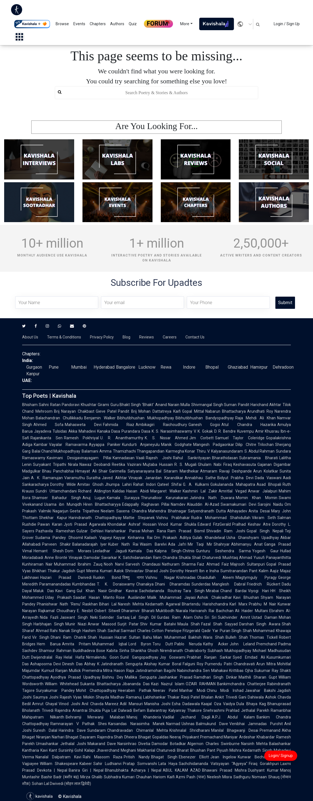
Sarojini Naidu (270, 504)
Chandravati (244, 664)
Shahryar (222, 544)
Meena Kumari (99, 571)
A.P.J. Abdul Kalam (233, 717)
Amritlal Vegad (233, 491)
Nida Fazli (49, 617)
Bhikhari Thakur (46, 571)
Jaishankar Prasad (175, 677)
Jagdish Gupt (73, 571)
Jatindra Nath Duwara (212, 498)
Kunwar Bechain (253, 757)
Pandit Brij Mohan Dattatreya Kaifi (149, 411)
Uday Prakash (58, 597)
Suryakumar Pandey (55, 690)
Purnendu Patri (218, 664)
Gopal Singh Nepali (265, 531)
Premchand (266, 644)
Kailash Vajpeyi (98, 537)
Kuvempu (245, 431)
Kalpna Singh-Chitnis (175, 551)
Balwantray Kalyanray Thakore (174, 710)
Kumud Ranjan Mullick (61, 670)
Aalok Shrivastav (129, 571)
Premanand (270, 730)
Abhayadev (237, 511)
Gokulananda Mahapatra (232, 484)
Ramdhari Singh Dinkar (215, 677)
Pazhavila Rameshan (55, 531)
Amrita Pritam (76, 644)
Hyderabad (104, 367)
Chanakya (145, 584)
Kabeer (85, 763)
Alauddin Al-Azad (203, 504)
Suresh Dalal (45, 730)
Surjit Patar (128, 624)
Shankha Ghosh (145, 650)
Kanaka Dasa (108, 431)
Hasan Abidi (137, 491)
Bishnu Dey (112, 677)
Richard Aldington (94, 491)
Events (79, 24)
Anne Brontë (56, 557)
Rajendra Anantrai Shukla (78, 710)
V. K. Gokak (203, 431)
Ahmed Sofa (48, 424)
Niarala (182, 611)
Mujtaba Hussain (158, 464)
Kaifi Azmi (176, 777)
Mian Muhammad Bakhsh (177, 637)
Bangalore (125, 367)
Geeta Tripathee (84, 511)
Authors (117, 24)
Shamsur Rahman (55, 650)
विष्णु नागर (133, 577)
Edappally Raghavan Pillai (146, 504)
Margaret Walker (165, 491)
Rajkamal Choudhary (57, 611)
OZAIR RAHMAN (201, 684)
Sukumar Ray (266, 670)
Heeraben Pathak (134, 690)
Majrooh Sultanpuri (247, 564)
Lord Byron (139, 644)
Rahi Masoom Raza (102, 757)
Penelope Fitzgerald (182, 630)
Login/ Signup (281, 755)
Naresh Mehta (131, 604)
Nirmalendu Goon (102, 657)
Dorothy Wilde (63, 484)
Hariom (159, 777)
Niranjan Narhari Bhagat (57, 737)
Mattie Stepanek (139, 517)
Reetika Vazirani (126, 464)
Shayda (102, 697)
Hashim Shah (94, 630)
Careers (170, 337)
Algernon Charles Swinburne (213, 743)
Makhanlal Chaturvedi (156, 750)
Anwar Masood (102, 624)
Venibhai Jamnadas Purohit (256, 724)
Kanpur (33, 373)
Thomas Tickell (263, 637)
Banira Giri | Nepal (86, 770)
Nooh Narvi (114, 564)
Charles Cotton (150, 630)
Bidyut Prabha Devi (235, 478)
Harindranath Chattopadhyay (95, 517)
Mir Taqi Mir (200, 544)
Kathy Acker (215, 644)
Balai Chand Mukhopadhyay (56, 451)
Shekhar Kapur (53, 517)
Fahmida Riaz (118, 424)
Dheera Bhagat (137, 737)
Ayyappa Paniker (105, 444)
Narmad (173, 724)
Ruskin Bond (107, 577)
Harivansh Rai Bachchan (211, 611)
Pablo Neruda (188, 644)
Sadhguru (241, 777)
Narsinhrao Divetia (133, 743)
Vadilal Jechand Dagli (186, 717)
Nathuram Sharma (179, 564)
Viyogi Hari (258, 591)
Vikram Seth (264, 517)
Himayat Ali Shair (91, 471)
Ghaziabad (238, 367)
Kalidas (118, 491)
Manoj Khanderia (143, 717)
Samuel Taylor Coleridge (240, 438)
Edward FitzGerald (214, 524)
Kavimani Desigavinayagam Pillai (79, 458)
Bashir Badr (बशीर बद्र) (60, 777)
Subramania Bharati (258, 458)
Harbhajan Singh (48, 624)
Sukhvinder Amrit (234, 617)
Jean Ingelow (223, 757)
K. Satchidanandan (135, 557)
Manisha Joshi (157, 704)
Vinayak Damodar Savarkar (93, 557)
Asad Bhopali (269, 484)
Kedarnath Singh (257, 750)
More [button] (184, 24)
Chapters (98, 24)
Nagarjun (60, 511)
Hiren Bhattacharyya (102, 504)
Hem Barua (49, 644)
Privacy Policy (102, 337)
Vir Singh (40, 637)
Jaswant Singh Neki (79, 617)
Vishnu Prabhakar (173, 517)
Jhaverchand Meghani (116, 750)
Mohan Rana (154, 531)
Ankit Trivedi (226, 697)
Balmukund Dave (212, 724)
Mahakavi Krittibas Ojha (232, 670)
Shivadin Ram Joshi (225, 531)
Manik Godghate (176, 444)
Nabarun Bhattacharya (225, 411)
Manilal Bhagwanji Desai (234, 730)
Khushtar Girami (95, 404)
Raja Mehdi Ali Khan (255, 418)
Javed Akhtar (114, 478)
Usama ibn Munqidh (63, 504)
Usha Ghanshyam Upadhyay (252, 537)
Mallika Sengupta (141, 677)
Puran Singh (230, 630)
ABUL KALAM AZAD (182, 770)
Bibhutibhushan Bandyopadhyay (204, 418)
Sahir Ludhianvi (107, 763)
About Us (30, 337)
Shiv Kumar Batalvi (158, 624)
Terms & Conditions (64, 337)
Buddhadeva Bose (89, 650)
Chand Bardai (233, 591)
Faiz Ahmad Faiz (213, 564)
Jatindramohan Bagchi (155, 670)
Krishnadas (186, 577)
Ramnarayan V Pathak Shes (78, 724)
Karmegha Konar (180, 451)
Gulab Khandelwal (208, 537)
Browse (62, 24)
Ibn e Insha (209, 571)
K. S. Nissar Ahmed (166, 438)
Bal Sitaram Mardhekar (177, 471)
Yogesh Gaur (265, 551)
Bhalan (207, 697)
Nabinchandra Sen (193, 670)
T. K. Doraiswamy (116, 584)
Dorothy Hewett (184, 571)
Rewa (166, 367)
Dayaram (88, 737)
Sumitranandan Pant (238, 571)
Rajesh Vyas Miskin (77, 697)
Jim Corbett (201, 438)
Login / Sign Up (287, 24)
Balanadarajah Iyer (89, 544)
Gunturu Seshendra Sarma (223, 551)
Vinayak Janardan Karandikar (155, 478)
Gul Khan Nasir (92, 591)
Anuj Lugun (93, 498)
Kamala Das (140, 551)
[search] (156, 92)
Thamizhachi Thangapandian (138, 451)
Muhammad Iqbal (109, 644)
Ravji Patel (190, 697)
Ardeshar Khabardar (257, 737)
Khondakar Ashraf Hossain (132, 524)
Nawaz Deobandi (94, 464)
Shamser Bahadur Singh (56, 498)
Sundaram (96, 730)
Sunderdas (201, 584)
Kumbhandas (83, 584)
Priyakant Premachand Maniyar (210, 737)
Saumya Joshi (45, 697)
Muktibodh (165, 611)
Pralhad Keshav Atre (251, 524)
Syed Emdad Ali (249, 657)
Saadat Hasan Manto (94, 597)
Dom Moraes (78, 551)
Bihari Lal (107, 604)
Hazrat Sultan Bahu (133, 637)
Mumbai (79, 367)
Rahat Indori (144, 484)
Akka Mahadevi (82, 431)
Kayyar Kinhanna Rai (132, 537)
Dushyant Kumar (263, 770)
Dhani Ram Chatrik (68, 637)
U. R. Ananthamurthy (121, 438)
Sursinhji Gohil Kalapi (76, 750)
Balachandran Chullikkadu (59, 418)
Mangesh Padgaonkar (213, 444)
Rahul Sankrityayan (191, 458)
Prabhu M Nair (262, 604)
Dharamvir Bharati (137, 611)
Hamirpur (259, 367)
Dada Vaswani (268, 478)
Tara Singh (194, 591)
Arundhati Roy (260, 411)
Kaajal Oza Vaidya (218, 704)
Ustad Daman (264, 617)
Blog (126, 337)
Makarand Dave (101, 743)
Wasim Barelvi (153, 544)
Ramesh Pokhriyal (81, 438)
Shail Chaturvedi (206, 557)
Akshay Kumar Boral (162, 664)
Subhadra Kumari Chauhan (128, 777)
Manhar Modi (192, 690)
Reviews (146, 337)
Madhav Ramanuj (126, 697)
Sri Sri (211, 617)
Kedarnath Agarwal (162, 604)
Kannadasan (123, 458)
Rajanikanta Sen (46, 438)
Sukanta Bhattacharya (100, 684)
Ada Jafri (177, 544)
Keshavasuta (244, 464)
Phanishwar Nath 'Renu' (59, 604)
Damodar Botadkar (169, 743)
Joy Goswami (173, 657)
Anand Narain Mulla (172, 404)
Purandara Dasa (135, 431)
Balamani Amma (96, 451)
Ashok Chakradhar (214, 597)
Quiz (133, 24)
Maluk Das (43, 591)
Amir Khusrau (267, 431)
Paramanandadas (55, 584)
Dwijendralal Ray (46, 657)
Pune (54, 367)
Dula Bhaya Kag (251, 704)
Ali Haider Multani (251, 611)
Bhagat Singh (164, 757)
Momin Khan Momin (256, 498)
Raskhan (90, 604)
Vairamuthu (74, 478)
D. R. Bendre (225, 431)
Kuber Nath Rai (123, 544)
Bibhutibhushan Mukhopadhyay (145, 418)
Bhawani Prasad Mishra (224, 770)
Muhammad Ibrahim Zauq (78, 564)
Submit (285, 302)
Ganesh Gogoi (204, 424)
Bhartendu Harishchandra (205, 604)
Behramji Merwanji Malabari (95, 717)
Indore (189, 367)
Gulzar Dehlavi (90, 531)
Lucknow (147, 367)
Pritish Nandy (136, 757)
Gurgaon (34, 367)
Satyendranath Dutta (207, 511)
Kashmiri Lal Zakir (200, 491)
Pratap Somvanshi (140, 763)
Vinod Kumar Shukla (177, 524)
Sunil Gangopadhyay (139, 657)
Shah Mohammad (259, 630)
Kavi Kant (48, 750)
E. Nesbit (85, 611)
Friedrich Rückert (263, 584)
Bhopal (212, 367)
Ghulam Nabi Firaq (215, 464)
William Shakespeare (59, 763)
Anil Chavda (93, 704)
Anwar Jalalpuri (262, 491)
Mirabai (212, 591)
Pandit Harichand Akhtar (259, 404)
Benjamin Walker (99, 418)
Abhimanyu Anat (247, 544)
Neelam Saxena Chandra (124, 511)
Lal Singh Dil (143, 617)
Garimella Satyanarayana (131, 471)
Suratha (93, 478)
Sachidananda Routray (160, 591)
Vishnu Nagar (160, 577)
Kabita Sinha (118, 650)
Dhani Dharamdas (172, 584)
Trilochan (266, 444)
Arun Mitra (266, 664)
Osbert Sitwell (107, 611)
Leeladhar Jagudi (110, 551)
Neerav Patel (165, 690)
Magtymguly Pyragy (256, 577)
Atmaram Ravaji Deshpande (226, 471)
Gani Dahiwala (251, 697)
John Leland (242, 644)
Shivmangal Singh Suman (214, 404)
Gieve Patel (106, 411)
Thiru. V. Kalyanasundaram (219, 451)
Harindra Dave (72, 730)
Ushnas (188, 724)
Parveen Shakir (56, 544)
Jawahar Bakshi (260, 690)
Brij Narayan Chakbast (74, 411)
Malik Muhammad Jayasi (171, 597)
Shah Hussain (100, 637)
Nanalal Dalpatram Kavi (58, 757)
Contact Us (195, 337)
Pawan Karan (50, 524)
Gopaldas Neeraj (166, 737)
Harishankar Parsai (122, 531)
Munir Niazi (75, 624)
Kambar (41, 444)
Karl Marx (238, 604)
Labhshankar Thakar (161, 697)
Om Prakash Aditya (172, 537)
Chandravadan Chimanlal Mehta (137, 730)
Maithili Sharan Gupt (258, 677)
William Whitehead (62, 684)
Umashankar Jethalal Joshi (61, 743)
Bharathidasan (225, 458)
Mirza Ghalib (91, 777)
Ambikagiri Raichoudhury (161, 424)
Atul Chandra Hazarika (248, 424)
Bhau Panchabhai (58, 471)
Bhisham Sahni (35, 404)
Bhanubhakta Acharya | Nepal (133, 770)
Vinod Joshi (69, 704)
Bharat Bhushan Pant (196, 750)
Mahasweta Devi (83, 424)
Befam (139, 710)
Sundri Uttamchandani (56, 491)
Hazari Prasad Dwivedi (66, 577)
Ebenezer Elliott (194, 757)
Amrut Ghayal (44, 704)
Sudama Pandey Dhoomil (59, 537)
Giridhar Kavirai (122, 591)
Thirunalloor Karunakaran (164, 498)
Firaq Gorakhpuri (264, 763)
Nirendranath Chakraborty (183, 650)
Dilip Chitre (246, 444)
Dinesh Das (72, 664)
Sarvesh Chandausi (143, 564)
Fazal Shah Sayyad (219, 624)
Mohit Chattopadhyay (96, 690)
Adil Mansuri (131, 704)
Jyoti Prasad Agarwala (85, 524)
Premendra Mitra (97, 670)
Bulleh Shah (237, 637)
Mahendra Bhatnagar (167, 511)
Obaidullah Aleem (215, 577)
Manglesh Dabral (228, 584)
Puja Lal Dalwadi (117, 710)
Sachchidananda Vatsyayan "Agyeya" (213, 763)
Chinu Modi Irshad (225, 690)
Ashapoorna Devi (45, 664)
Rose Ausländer (131, 597)
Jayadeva (42, 431)
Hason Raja (124, 670)
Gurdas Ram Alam (175, 617)
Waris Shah (213, 637)
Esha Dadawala (186, 704)
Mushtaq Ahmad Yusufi (244, 557)
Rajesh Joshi (159, 458)
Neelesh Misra (219, 777)
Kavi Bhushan (246, 597)
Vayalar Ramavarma (68, 444)
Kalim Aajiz (269, 571)
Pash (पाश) (196, 777)
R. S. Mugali (185, 464)
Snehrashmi (213, 710)
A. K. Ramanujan (47, 478)
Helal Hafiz (74, 657)
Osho (198, 617)
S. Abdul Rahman (259, 451)
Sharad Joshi (157, 571)
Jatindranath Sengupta (121, 664)
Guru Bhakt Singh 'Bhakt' (132, 404)
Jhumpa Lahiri (118, 484)
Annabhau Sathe (200, 478)
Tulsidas (60, 431)
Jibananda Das (136, 684)
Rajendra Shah (110, 737)
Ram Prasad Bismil (186, 531)
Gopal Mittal (193, 411)
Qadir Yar (209, 630)
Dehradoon (283, 367)
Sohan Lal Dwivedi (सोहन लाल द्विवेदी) (61, 783)
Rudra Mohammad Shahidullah (220, 517)
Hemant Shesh (48, 551)
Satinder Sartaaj (114, 617)
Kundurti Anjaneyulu (141, 444)
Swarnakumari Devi (238, 504)
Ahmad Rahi (47, 630)
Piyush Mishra (229, 750)
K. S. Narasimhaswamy (172, 431)
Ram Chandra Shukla (172, 557)
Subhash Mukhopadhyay (230, 650)
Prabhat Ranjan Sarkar (209, 657)
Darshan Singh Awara (259, 624)
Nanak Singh (70, 630)
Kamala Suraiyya (123, 498)
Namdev (178, 504)
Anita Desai (259, 511)
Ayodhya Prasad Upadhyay (75, 677)
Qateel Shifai (169, 484)
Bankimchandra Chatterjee (241, 684)
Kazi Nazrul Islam (167, 684)
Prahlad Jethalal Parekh (247, 710)
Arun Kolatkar (265, 471)
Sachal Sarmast (122, 630)
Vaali (140, 458)
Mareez (111, 704)
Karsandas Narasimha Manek (136, 724)
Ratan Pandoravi (64, 404)
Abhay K (91, 664)
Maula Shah (188, 624)
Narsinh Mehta (254, 743)
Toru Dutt (162, 644)
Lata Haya (167, 763)
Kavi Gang (65, 591)
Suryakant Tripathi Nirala (55, 464)
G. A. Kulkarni (196, 484)
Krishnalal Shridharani (189, 730)
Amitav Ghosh (90, 484)
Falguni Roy (193, 664)
